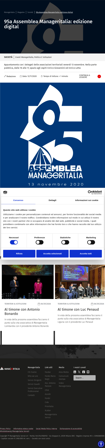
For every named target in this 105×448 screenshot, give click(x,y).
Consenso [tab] (18, 200)
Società (30, 12)
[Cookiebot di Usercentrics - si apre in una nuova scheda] (90, 192)
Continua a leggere (84, 76)
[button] (1, 295)
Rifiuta (19, 253)
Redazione (11, 76)
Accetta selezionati (52, 253)
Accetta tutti (86, 253)
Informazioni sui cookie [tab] (86, 200)
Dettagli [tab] (52, 200)
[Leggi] (26, 305)
